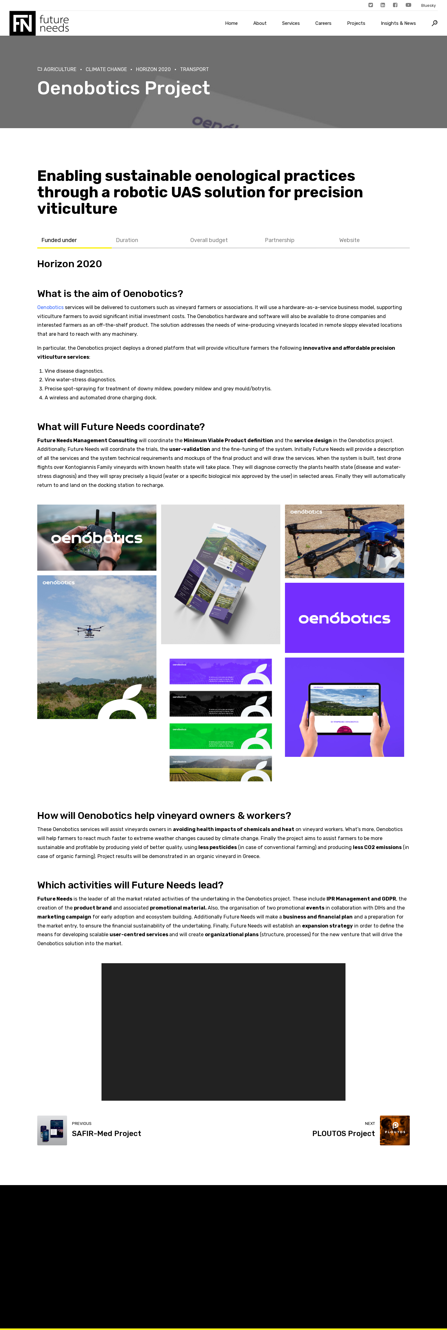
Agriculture (60, 69)
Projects (356, 23)
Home (231, 23)
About (260, 23)
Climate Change (106, 69)
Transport (194, 69)
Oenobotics (150, 293)
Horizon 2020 (153, 69)
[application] (224, 1031)
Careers (323, 23)
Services (291, 23)
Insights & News (398, 23)
